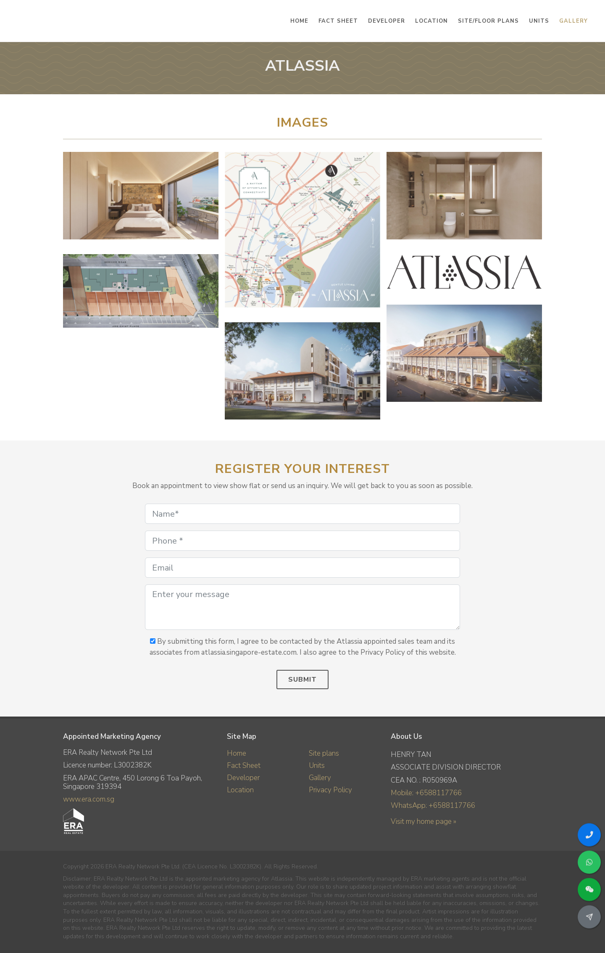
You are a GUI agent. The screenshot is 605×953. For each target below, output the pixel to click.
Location (240, 790)
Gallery (320, 778)
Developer (243, 778)
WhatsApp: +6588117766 (433, 805)
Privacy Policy (330, 790)
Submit (302, 679)
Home (236, 753)
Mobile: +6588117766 (426, 793)
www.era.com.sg (88, 799)
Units (317, 765)
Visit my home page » (423, 821)
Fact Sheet (243, 765)
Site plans (324, 753)
